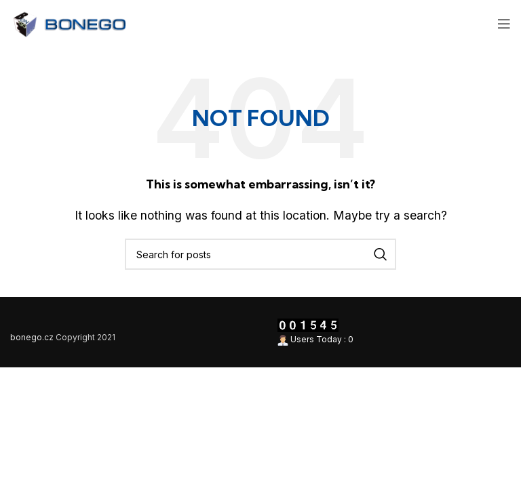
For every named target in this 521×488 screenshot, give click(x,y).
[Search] (260, 254)
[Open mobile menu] (504, 23)
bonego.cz (32, 337)
